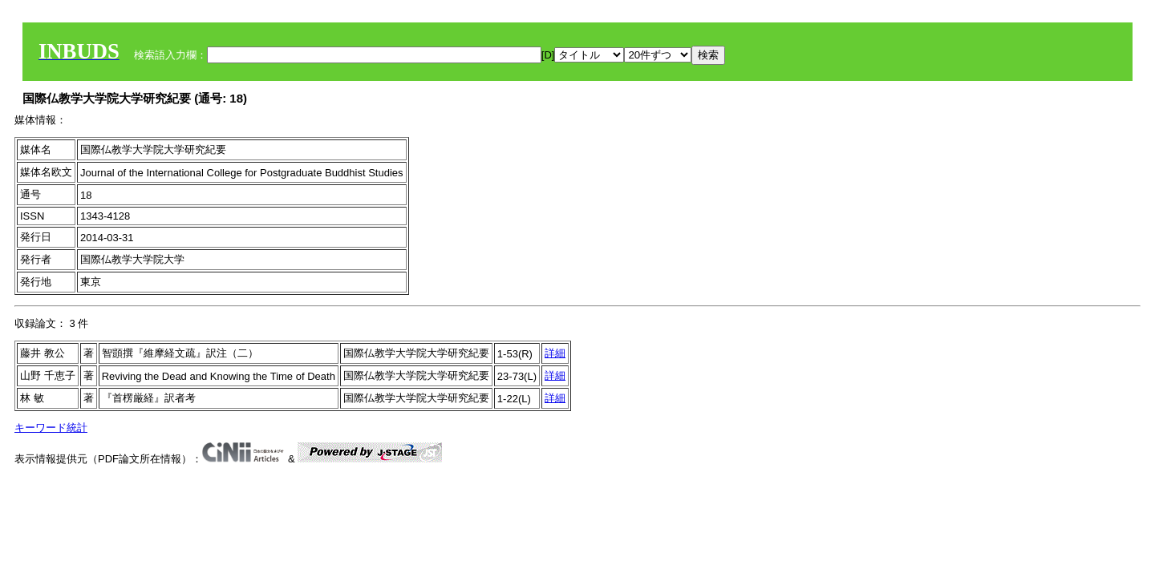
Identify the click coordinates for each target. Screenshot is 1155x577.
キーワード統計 (50, 428)
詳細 (555, 353)
